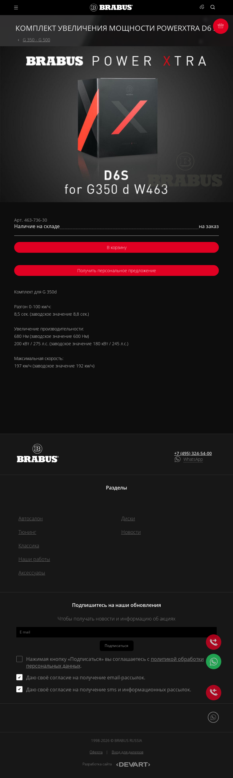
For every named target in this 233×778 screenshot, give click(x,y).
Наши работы (34, 559)
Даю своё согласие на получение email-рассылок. (85, 677)
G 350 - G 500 (36, 40)
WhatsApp (193, 459)
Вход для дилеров (127, 752)
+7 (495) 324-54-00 (193, 453)
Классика (28, 545)
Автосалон (30, 518)
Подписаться (116, 645)
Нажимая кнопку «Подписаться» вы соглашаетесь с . (115, 662)
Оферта (96, 752)
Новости (131, 532)
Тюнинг (27, 532)
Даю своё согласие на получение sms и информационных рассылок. (108, 689)
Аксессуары (31, 572)
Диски (128, 518)
